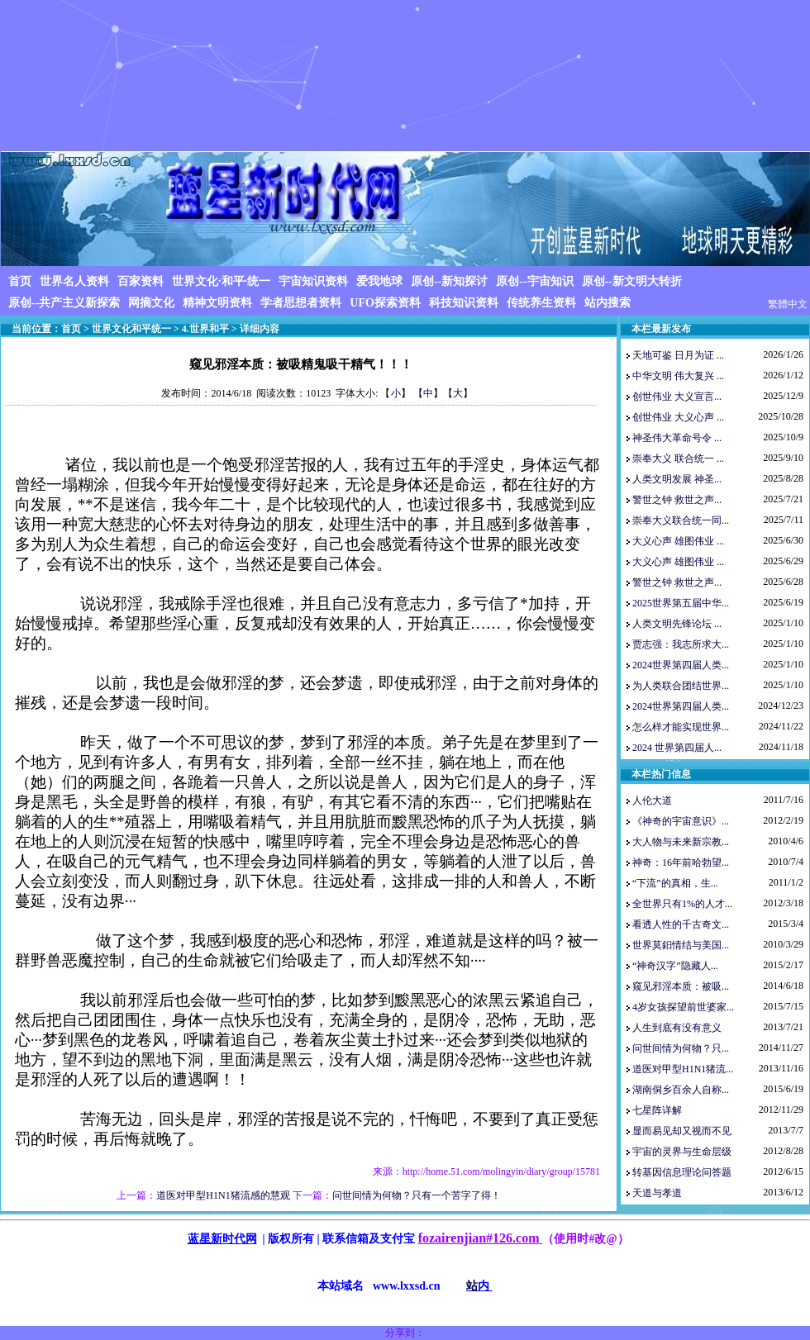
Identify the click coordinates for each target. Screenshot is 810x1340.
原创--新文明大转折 (632, 281)
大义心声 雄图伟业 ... (678, 541)
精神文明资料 (217, 303)
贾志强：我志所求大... (680, 644)
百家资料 (140, 281)
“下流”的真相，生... (675, 883)
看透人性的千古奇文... (680, 924)
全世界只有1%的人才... (682, 904)
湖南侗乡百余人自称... (680, 1089)
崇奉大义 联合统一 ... (678, 458)
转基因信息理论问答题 (681, 1172)
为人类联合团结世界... (680, 685)
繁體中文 (788, 304)
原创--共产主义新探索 (64, 303)
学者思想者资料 (300, 303)
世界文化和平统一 (131, 329)
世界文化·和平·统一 (221, 281)
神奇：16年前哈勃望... (680, 862)
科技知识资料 (463, 303)
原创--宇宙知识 (534, 281)
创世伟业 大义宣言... (677, 396)
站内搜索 (607, 303)
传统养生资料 (541, 303)
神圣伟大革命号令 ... (677, 438)
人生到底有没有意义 (677, 1028)
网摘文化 (151, 303)
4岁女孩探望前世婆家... (683, 1007)
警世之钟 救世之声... (677, 500)
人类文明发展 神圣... (677, 479)
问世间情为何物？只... (680, 1048)
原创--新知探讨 (449, 281)
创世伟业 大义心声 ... (678, 417)
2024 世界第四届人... (677, 747)
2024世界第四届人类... (680, 665)
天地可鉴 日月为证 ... (678, 355)
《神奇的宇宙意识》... (680, 821)
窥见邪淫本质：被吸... (680, 986)
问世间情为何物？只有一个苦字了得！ (416, 1195)
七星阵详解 (657, 1110)
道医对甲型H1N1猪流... (682, 1069)
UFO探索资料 (385, 303)
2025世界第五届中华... (680, 603)
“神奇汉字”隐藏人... (675, 966)
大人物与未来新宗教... (680, 842)
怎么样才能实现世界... (680, 727)
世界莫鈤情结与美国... (680, 945)
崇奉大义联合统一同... (680, 520)
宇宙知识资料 (313, 281)
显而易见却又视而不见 (681, 1131)
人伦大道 (652, 800)
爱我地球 (379, 281)
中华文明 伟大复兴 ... (678, 376)
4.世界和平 (205, 329)
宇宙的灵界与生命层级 (681, 1151)
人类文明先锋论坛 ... (677, 624)
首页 (19, 281)
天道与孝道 (657, 1193)
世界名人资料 (74, 281)
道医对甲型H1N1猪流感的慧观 (222, 1195)
